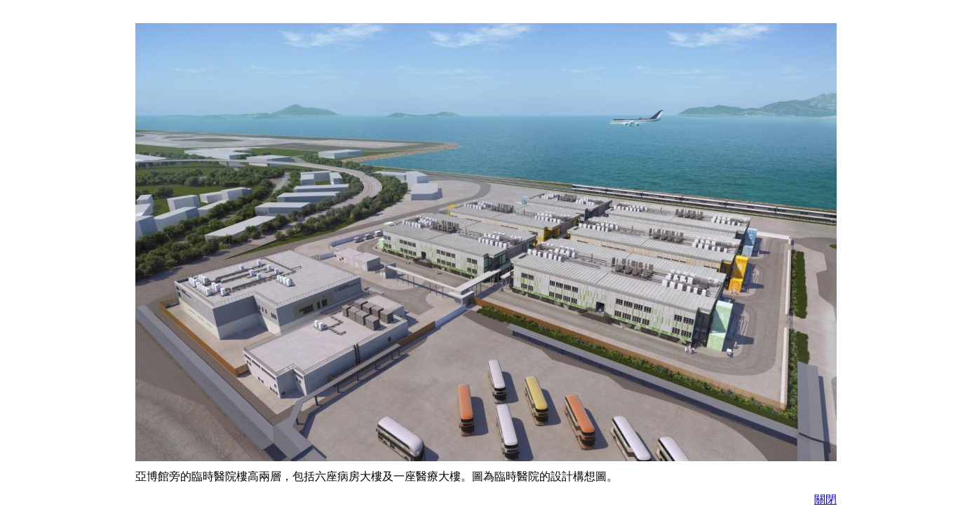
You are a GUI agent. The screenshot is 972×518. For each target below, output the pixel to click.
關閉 (825, 499)
